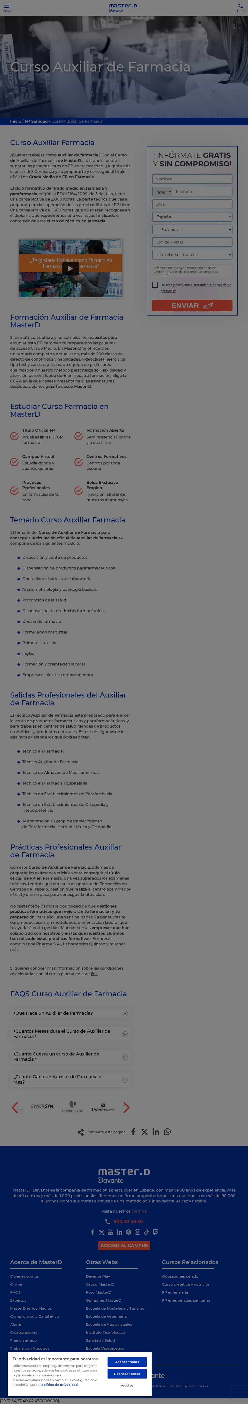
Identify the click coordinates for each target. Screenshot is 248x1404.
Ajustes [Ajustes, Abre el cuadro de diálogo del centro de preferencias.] (127, 1385)
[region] (80, 1374)
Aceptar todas (127, 1362)
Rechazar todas (127, 1374)
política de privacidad (59, 1385)
